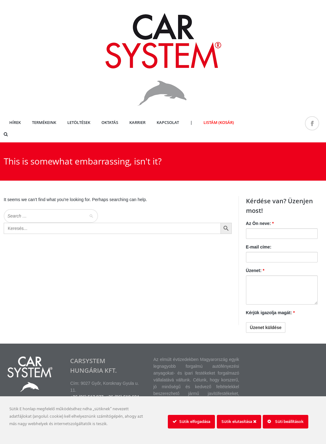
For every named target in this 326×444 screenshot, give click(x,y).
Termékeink (44, 122)
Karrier (137, 122)
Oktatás (109, 122)
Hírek (15, 122)
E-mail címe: (258, 246)
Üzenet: (255, 270)
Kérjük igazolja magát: (270, 312)
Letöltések (78, 122)
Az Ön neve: (260, 223)
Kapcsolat (168, 122)
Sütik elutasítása (239, 421)
